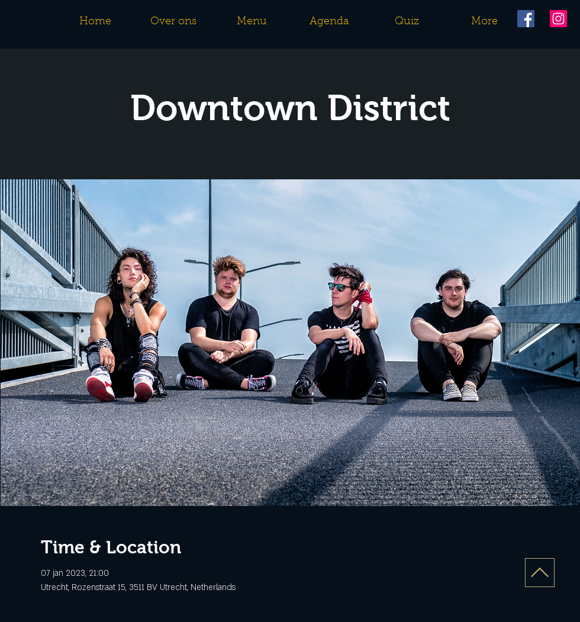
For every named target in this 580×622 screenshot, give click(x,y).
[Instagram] (558, 18)
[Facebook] (525, 18)
